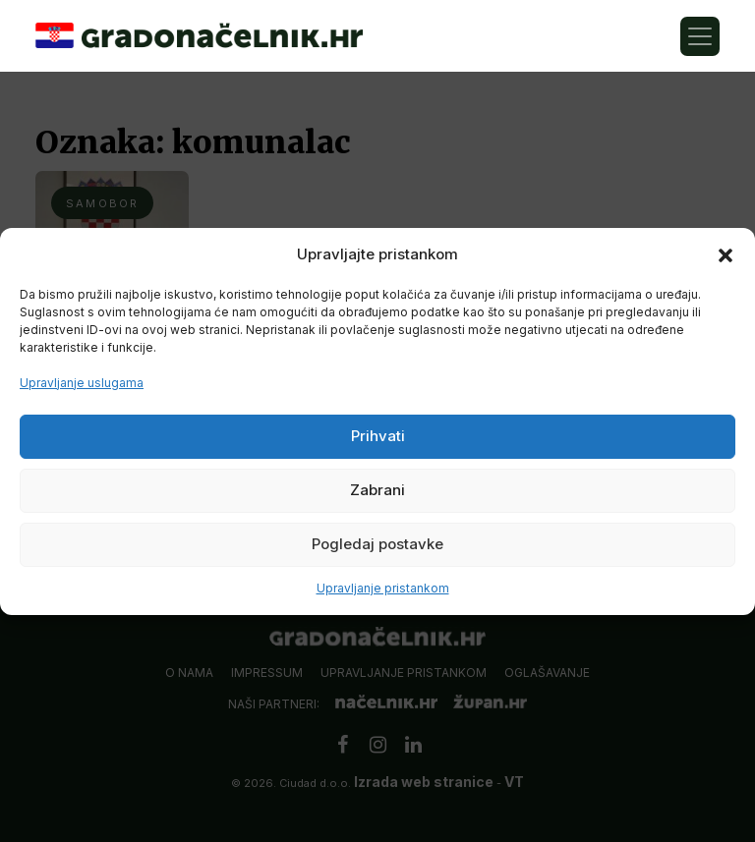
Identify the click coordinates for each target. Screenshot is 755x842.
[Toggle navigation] (700, 36)
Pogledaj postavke (377, 543)
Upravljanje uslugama (82, 382)
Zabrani (377, 489)
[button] (725, 254)
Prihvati (378, 435)
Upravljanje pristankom (383, 588)
